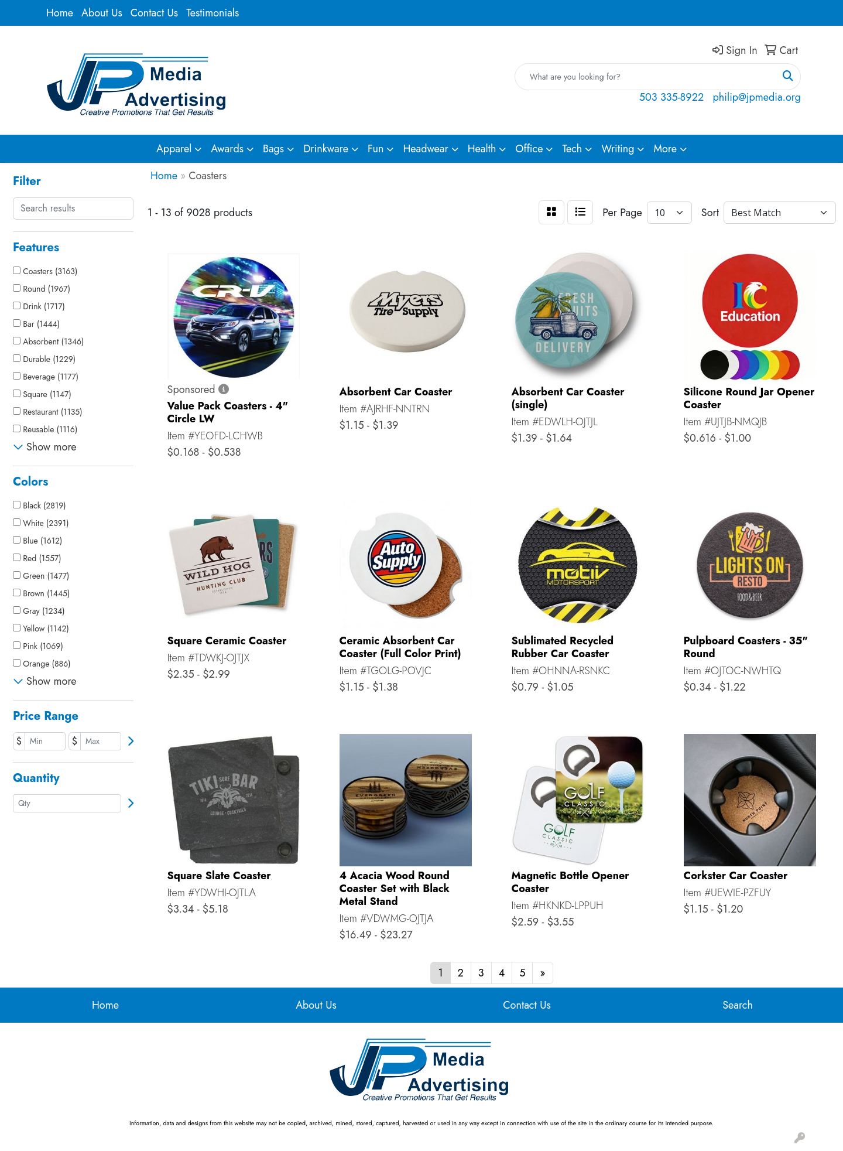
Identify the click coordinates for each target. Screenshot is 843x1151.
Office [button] (529, 148)
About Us (101, 13)
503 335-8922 (671, 97)
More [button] (665, 148)
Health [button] (482, 148)
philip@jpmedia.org (757, 97)
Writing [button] (617, 148)
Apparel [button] (173, 148)
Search (737, 1005)
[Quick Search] (645, 76)
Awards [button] (227, 148)
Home (59, 13)
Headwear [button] (425, 148)
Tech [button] (572, 148)
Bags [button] (273, 148)
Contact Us (154, 13)
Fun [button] (376, 148)
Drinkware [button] (325, 148)
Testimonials (212, 13)
